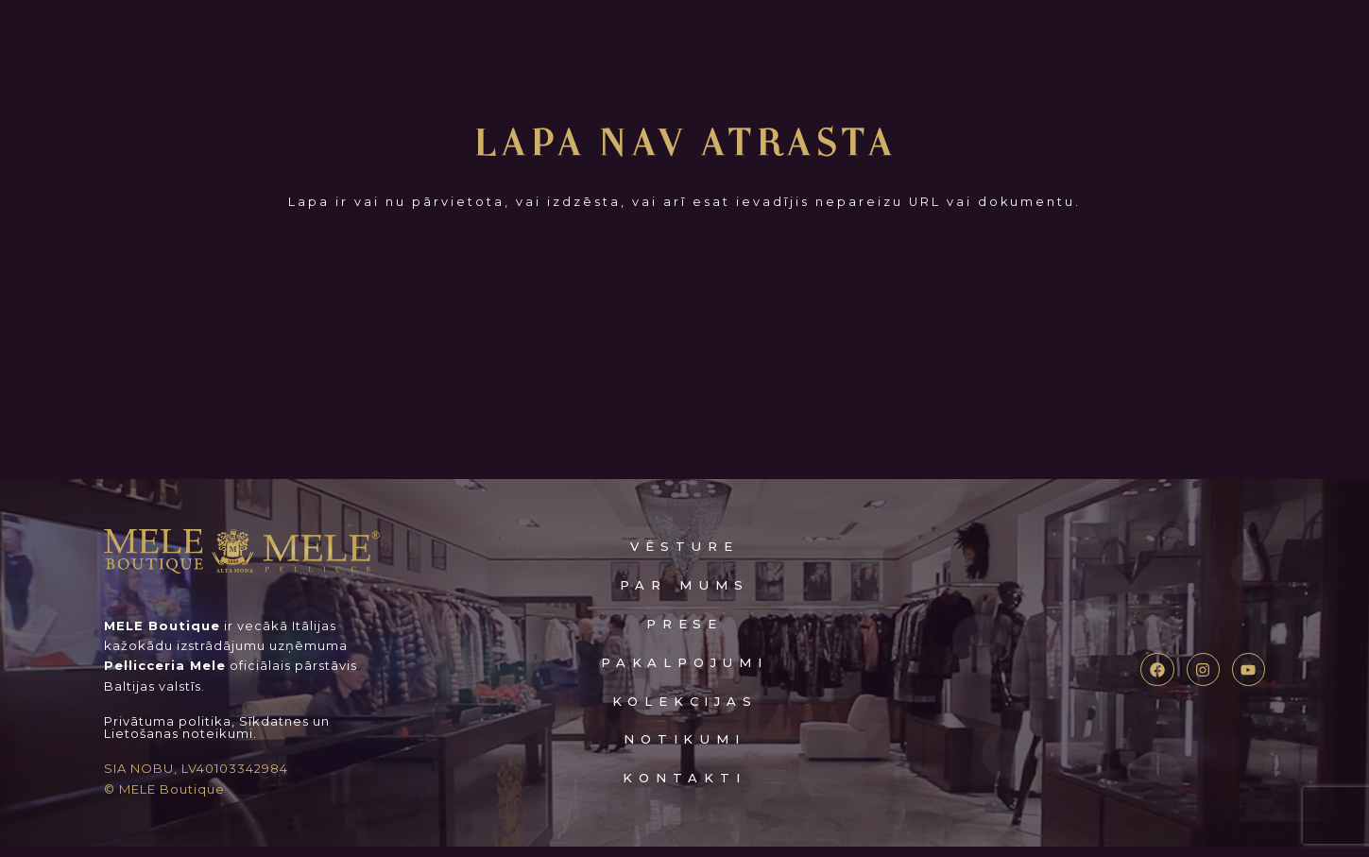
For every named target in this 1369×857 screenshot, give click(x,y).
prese (684, 634)
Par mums (684, 595)
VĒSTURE (684, 557)
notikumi (684, 750)
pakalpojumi (684, 672)
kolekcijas (685, 711)
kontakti (684, 788)
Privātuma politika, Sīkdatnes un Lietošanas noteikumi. (217, 738)
